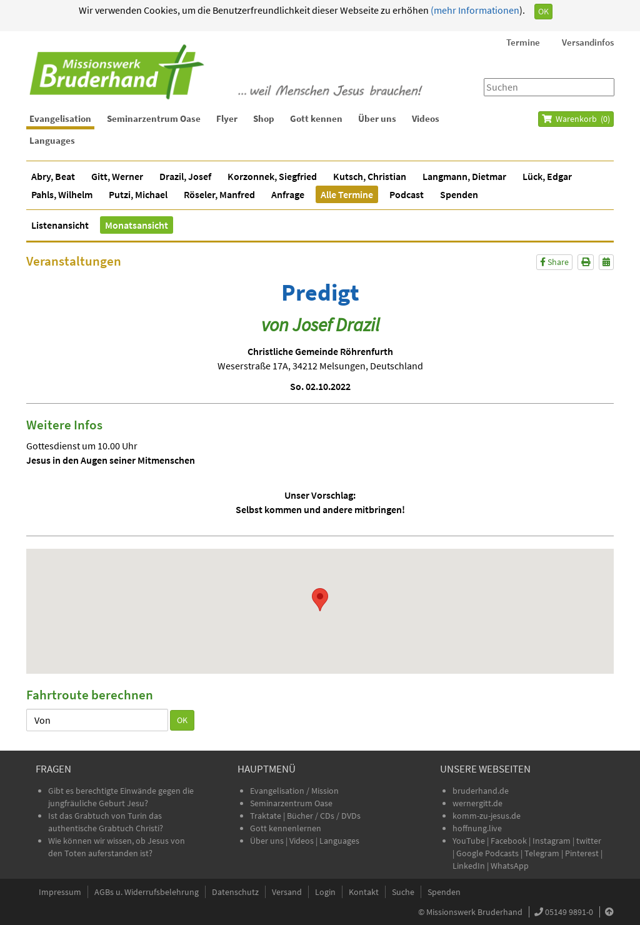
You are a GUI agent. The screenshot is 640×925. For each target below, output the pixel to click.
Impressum (60, 892)
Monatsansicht (136, 225)
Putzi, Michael (138, 194)
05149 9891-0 (569, 912)
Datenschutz (235, 892)
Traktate (266, 815)
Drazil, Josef (185, 176)
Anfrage (287, 194)
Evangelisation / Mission (294, 790)
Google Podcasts (487, 853)
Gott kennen (316, 118)
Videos (425, 118)
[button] (320, 599)
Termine (523, 42)
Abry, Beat (53, 176)
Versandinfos (588, 42)
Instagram (551, 840)
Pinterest (582, 853)
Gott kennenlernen (285, 828)
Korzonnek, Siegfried (272, 176)
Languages (52, 140)
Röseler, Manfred (219, 194)
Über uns (377, 118)
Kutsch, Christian (369, 176)
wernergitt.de (477, 803)
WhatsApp (510, 865)
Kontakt (364, 892)
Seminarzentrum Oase (154, 118)
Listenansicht (60, 225)
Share (554, 262)
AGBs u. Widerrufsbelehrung (146, 892)
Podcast (406, 194)
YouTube (469, 840)
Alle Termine (347, 194)
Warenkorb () (576, 118)
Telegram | (544, 853)
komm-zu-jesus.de (486, 815)
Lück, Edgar (547, 176)
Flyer (227, 118)
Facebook (509, 840)
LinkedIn (468, 865)
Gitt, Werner (117, 176)
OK (543, 11)
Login (325, 892)
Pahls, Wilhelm (61, 194)
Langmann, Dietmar (464, 176)
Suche (403, 892)
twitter (588, 840)
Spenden (459, 194)
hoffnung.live (477, 828)
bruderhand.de (480, 790)
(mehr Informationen (474, 10)
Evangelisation (60, 118)
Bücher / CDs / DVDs (324, 815)
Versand (287, 892)
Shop (263, 118)
